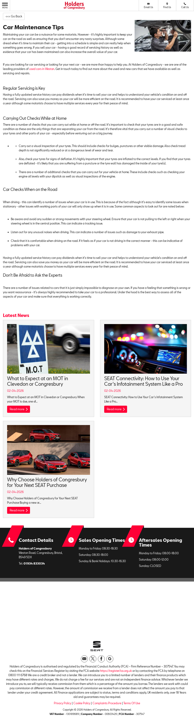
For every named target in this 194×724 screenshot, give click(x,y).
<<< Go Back (15, 16)
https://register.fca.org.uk (116, 672)
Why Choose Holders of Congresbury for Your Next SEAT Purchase (47, 482)
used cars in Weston (41, 69)
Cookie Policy (81, 705)
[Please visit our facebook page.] (101, 660)
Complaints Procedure (107, 705)
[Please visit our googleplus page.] (109, 660)
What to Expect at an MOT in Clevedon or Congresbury (37, 381)
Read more (19, 409)
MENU (5, 5)
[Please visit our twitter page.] (92, 660)
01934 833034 (34, 564)
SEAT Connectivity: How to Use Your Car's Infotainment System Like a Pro (143, 381)
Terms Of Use (131, 705)
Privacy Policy (62, 705)
